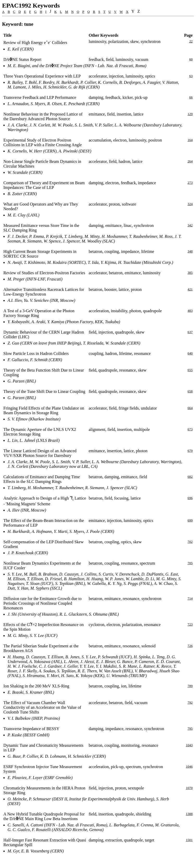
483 (190, 310)
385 (190, 273)
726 (190, 646)
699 (190, 520)
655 (190, 370)
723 (190, 624)
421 (190, 289)
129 (190, 114)
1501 (189, 840)
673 (190, 429)
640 (190, 353)
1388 (189, 814)
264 (190, 161)
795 (190, 728)
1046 (189, 766)
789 (190, 686)
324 (190, 204)
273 (190, 182)
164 (190, 140)
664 (190, 408)
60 (191, 59)
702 (190, 542)
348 (190, 251)
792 (190, 702)
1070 (189, 788)
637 (190, 332)
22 (191, 41)
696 (190, 498)
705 (190, 563)
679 (190, 450)
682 (190, 477)
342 (190, 225)
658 (190, 391)
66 (191, 97)
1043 (189, 745)
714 (190, 598)
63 (191, 76)
